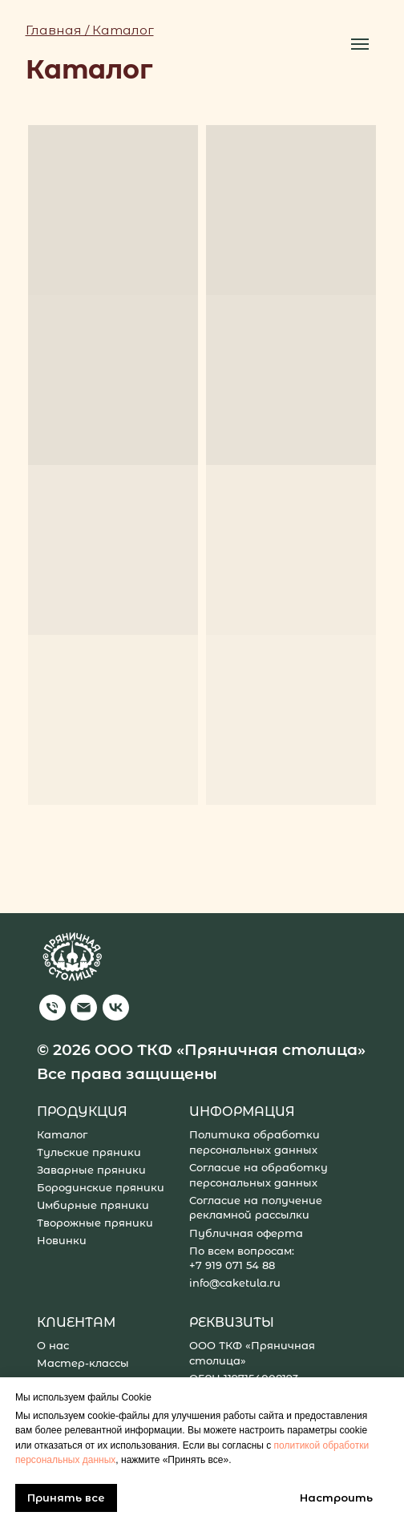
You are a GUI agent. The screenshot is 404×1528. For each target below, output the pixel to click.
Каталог (62, 1135)
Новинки (62, 1241)
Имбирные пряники (93, 1205)
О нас (53, 1346)
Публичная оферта (246, 1233)
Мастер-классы (83, 1363)
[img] (52, 1008)
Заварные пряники (91, 1170)
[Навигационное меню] (360, 44)
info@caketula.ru (235, 1283)
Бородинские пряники (100, 1188)
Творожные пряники (95, 1223)
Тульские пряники (89, 1152)
